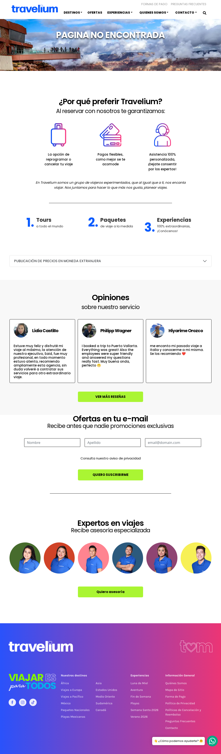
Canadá (101, 710)
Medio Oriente (105, 696)
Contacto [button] (184, 12)
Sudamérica (104, 703)
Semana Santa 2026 (144, 710)
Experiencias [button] (118, 12)
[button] (210, 3)
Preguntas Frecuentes (188, 4)
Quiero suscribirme (110, 474)
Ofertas (94, 12)
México (66, 703)
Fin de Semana (141, 696)
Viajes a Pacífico (72, 696)
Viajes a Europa (71, 690)
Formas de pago (154, 4)
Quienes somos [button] (152, 12)
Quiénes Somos (176, 683)
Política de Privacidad (180, 703)
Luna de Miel (139, 683)
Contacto (171, 728)
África (65, 683)
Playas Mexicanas (73, 717)
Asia (98, 683)
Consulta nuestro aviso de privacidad (111, 458)
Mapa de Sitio (174, 690)
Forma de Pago (175, 696)
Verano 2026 (139, 717)
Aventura (137, 690)
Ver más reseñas (110, 396)
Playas (135, 703)
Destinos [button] (72, 12)
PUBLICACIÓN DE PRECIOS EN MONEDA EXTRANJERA (57, 260)
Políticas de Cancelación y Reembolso (183, 712)
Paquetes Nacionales (75, 710)
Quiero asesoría (110, 592)
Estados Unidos (106, 690)
